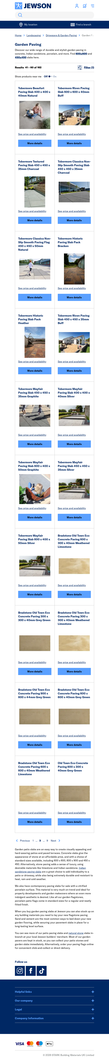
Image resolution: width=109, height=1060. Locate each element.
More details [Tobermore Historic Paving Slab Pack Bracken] (74, 297)
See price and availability (32, 134)
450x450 (20, 57)
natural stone (76, 933)
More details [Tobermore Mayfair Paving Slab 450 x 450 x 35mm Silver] (74, 517)
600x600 (81, 53)
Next (56, 840)
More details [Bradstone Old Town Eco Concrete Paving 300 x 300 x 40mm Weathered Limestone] (74, 671)
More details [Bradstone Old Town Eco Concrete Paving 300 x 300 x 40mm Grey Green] (34, 671)
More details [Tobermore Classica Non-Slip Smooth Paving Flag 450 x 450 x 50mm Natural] (34, 297)
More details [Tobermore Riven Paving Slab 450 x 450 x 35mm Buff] (74, 370)
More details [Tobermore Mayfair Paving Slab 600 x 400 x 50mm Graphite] (34, 517)
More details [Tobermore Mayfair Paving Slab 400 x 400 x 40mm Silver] (74, 444)
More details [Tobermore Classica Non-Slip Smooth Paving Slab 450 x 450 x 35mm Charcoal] (74, 220)
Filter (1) (85, 67)
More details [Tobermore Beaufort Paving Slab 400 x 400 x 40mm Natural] (34, 143)
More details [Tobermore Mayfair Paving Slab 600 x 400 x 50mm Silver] (34, 594)
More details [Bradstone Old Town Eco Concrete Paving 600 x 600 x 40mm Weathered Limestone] (34, 821)
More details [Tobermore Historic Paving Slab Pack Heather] (34, 370)
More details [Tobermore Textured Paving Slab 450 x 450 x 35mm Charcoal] (34, 220)
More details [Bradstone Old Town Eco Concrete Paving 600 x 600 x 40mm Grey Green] (74, 744)
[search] (54, 15)
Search (19, 15)
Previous (23, 840)
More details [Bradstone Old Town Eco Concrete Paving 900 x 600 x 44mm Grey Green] (34, 744)
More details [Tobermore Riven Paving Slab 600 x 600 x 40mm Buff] (74, 143)
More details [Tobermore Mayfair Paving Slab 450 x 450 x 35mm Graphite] (34, 444)
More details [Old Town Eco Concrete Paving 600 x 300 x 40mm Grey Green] (74, 821)
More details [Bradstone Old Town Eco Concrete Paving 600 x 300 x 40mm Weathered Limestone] (74, 594)
